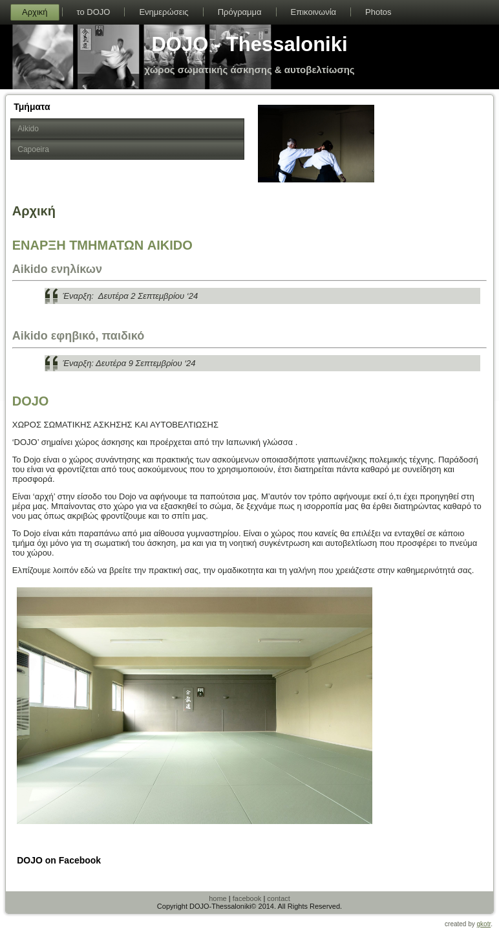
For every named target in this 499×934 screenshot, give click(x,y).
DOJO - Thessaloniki (249, 44)
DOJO (30, 401)
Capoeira (33, 149)
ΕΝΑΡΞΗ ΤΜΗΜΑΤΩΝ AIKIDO (102, 245)
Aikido (28, 128)
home (218, 898)
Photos (378, 12)
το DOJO (94, 12)
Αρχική (35, 12)
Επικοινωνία (314, 12)
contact (278, 898)
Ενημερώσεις (163, 12)
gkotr (484, 924)
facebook (247, 898)
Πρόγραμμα (240, 12)
